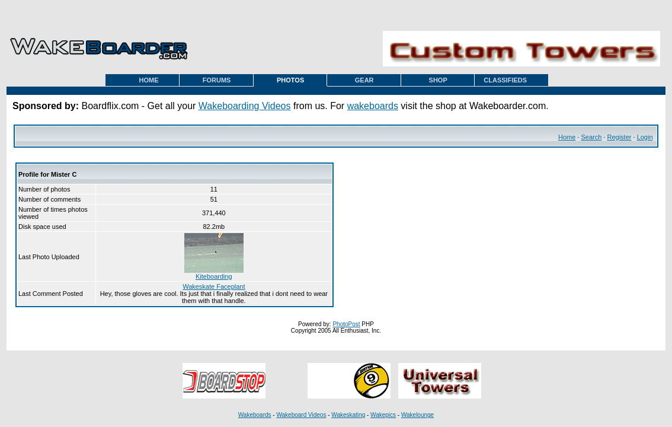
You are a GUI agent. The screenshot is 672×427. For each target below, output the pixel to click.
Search (591, 137)
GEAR (364, 80)
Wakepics (383, 415)
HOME (149, 80)
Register (619, 137)
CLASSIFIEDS (505, 80)
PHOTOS (290, 80)
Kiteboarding (214, 273)
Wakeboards (254, 415)
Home (566, 137)
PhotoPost (346, 324)
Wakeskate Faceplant (214, 286)
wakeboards (372, 106)
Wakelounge (417, 415)
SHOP (438, 80)
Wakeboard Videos (301, 415)
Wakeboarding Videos (245, 106)
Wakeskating (348, 415)
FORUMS (217, 80)
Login (645, 137)
